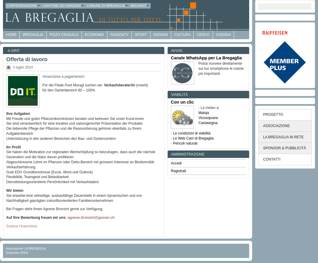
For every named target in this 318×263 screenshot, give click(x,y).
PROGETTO (273, 115)
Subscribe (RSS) (17, 252)
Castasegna (207, 123)
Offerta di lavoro (26, 59)
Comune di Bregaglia (107, 5)
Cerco (203, 35)
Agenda (223, 35)
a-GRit (14, 51)
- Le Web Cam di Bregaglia (192, 138)
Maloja (203, 113)
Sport (141, 35)
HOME (11, 35)
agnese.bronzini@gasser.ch (91, 218)
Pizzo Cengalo (64, 35)
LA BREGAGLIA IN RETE (283, 137)
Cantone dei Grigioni (63, 5)
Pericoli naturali (185, 143)
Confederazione (23, 5)
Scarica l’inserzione (21, 226)
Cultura (182, 35)
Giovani (160, 35)
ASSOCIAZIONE (276, 126)
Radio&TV (119, 35)
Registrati (178, 171)
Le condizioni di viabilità (191, 133)
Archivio (140, 5)
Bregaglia (33, 35)
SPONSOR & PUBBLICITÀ (284, 148)
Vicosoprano (208, 118)
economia (94, 35)
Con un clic (182, 102)
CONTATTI (271, 159)
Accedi (176, 163)
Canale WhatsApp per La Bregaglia (206, 58)
